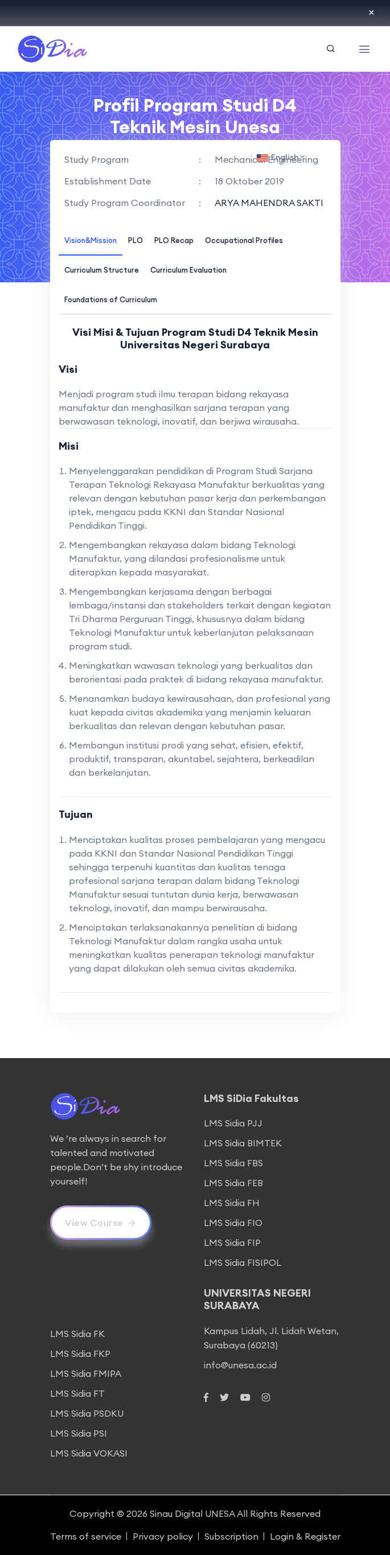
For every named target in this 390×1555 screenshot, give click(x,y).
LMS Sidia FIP (232, 1242)
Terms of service (85, 1536)
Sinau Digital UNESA (192, 1513)
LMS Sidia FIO (233, 1222)
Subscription (231, 1536)
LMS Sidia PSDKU (87, 1413)
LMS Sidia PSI (78, 1433)
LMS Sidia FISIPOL (242, 1262)
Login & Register (305, 1536)
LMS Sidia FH (232, 1202)
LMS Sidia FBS (233, 1163)
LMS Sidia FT (77, 1393)
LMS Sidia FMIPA (85, 1373)
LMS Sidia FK (77, 1333)
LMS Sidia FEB (233, 1182)
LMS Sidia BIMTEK (243, 1143)
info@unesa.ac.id (240, 1365)
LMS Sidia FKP (80, 1353)
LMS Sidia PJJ (233, 1123)
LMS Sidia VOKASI (89, 1453)
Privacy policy (163, 1536)
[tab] (90, 239)
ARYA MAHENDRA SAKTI (269, 202)
